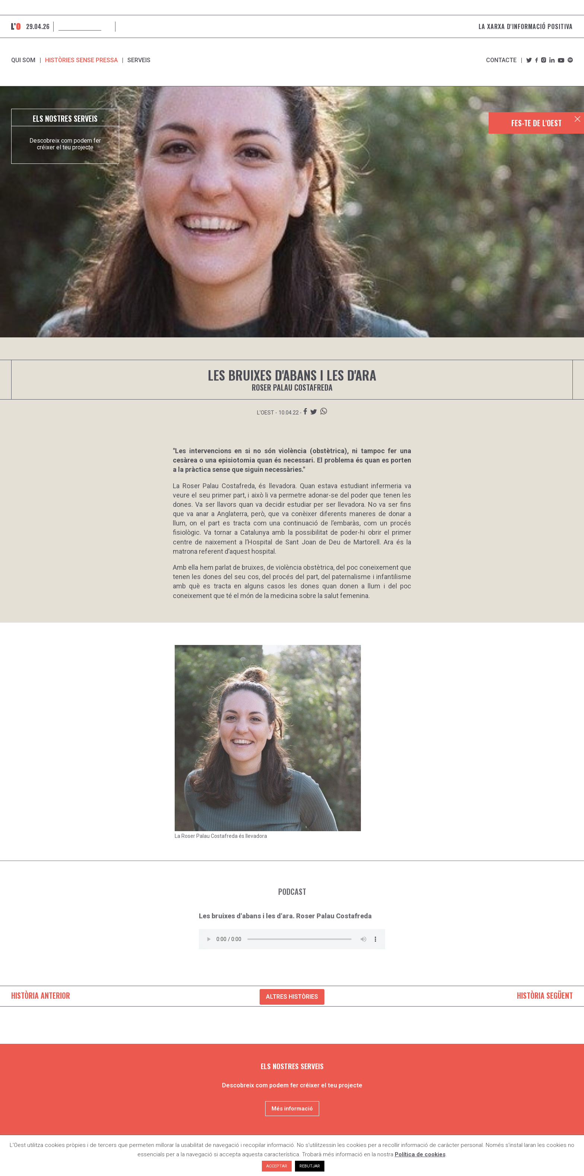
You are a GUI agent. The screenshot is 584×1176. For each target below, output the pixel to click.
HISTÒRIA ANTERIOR (40, 995)
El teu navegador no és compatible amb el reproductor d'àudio (292, 939)
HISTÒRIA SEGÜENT (545, 995)
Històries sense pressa (81, 60)
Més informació (292, 1108)
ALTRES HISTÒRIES (292, 996)
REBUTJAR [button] (309, 1166)
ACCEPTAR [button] (276, 1166)
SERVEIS (138, 60)
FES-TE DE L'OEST (536, 123)
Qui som (23, 60)
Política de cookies (420, 1154)
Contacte (501, 60)
